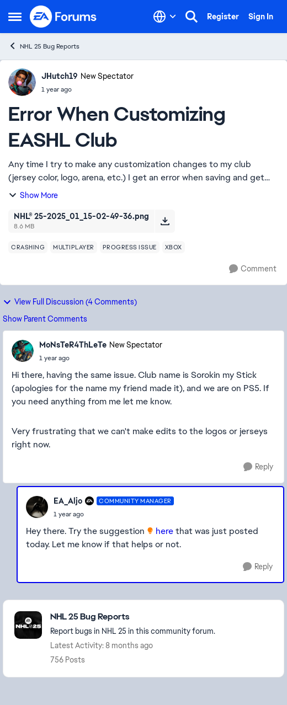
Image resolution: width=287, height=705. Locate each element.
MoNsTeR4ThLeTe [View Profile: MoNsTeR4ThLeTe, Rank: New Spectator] (73, 345)
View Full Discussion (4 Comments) (70, 302)
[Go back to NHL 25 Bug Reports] (132, 617)
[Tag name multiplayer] (73, 247)
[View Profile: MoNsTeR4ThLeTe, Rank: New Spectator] (23, 351)
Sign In (260, 17)
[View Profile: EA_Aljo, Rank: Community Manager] (37, 507)
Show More (33, 195)
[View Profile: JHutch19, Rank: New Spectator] (22, 82)
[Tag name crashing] (27, 247)
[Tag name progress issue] (130, 247)
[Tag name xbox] (173, 247)
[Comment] (253, 268)
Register (223, 17)
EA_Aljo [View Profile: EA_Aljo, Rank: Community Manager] (68, 501)
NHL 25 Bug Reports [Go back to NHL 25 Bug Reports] (43, 46)
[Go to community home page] (63, 17)
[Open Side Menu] (15, 16)
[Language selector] (164, 17)
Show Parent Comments (45, 319)
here (166, 531)
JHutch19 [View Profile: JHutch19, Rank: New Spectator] (59, 76)
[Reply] (258, 467)
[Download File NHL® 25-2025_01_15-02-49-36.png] (165, 221)
